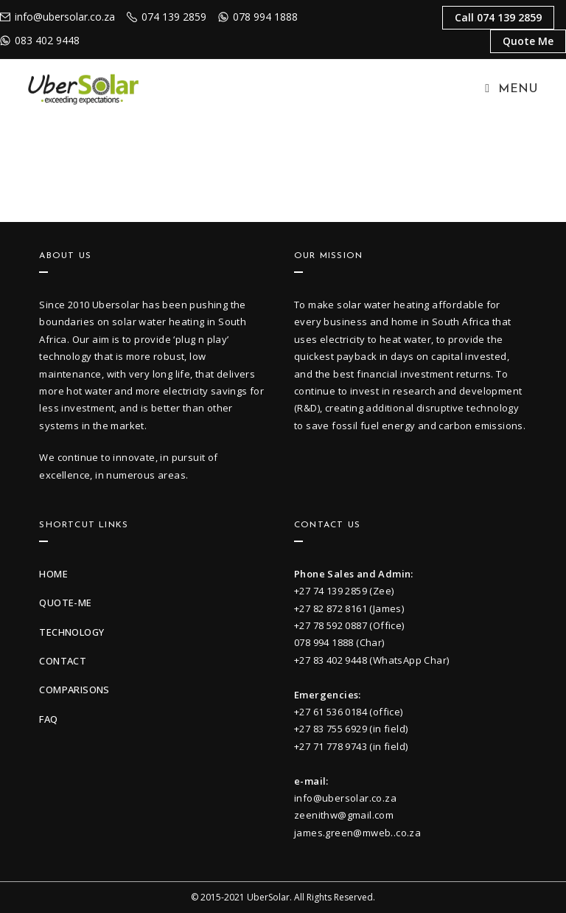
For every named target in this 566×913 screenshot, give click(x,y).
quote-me (65, 602)
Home (53, 573)
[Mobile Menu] (511, 89)
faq (48, 719)
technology (71, 632)
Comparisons (74, 689)
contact (62, 660)
